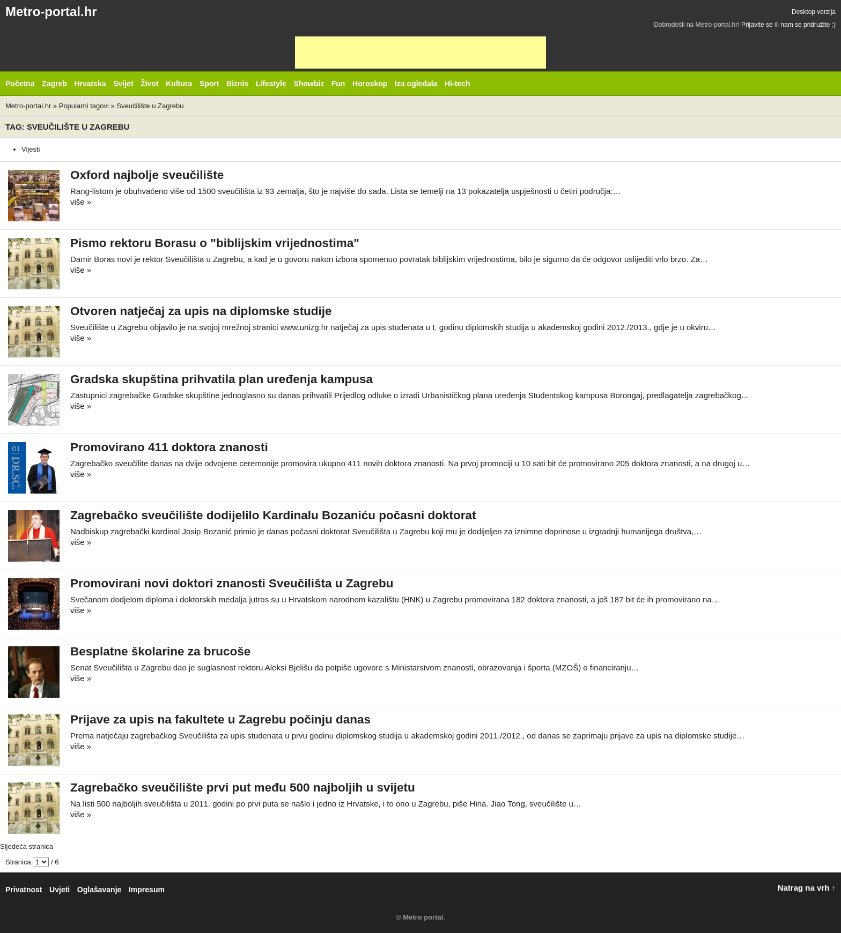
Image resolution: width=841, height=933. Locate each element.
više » (80, 201)
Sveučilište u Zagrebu (149, 106)
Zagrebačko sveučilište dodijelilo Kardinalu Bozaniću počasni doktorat (273, 515)
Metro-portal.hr (51, 11)
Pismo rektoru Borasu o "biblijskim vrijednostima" (214, 243)
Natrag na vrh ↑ (807, 887)
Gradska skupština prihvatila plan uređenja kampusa (221, 379)
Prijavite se (757, 24)
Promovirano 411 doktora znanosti (169, 447)
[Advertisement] (420, 52)
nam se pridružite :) (808, 24)
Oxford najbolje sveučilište (147, 175)
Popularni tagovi (84, 106)
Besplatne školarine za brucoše (160, 651)
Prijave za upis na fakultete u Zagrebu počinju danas (220, 719)
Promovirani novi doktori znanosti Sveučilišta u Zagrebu (232, 583)
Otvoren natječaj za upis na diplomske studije (201, 311)
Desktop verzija (814, 12)
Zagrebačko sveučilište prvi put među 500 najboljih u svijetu (242, 787)
